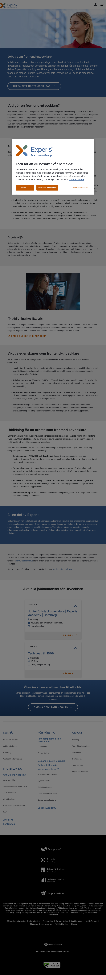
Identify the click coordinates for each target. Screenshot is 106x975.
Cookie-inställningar (80, 187)
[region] (53, 167)
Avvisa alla (25, 187)
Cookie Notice (76, 179)
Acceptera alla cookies (47, 187)
